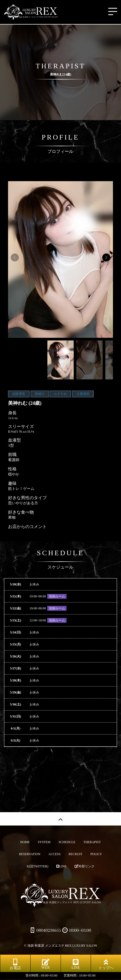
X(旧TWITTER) (37, 866)
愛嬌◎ (40, 394)
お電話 (15, 964)
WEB (45, 964)
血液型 (14, 440)
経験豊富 (18, 394)
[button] (106, 257)
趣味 (12, 483)
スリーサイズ (21, 426)
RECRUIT (75, 854)
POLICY (96, 854)
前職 (12, 454)
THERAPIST (92, 842)
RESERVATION (30, 854)
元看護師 (82, 394)
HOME (25, 842)
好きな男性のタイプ (27, 497)
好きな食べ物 (21, 512)
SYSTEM (44, 842)
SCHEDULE (66, 842)
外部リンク (84, 866)
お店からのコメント (27, 526)
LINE (61, 866)
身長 (12, 413)
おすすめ (60, 394)
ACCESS (54, 854)
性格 (12, 469)
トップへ (105, 964)
